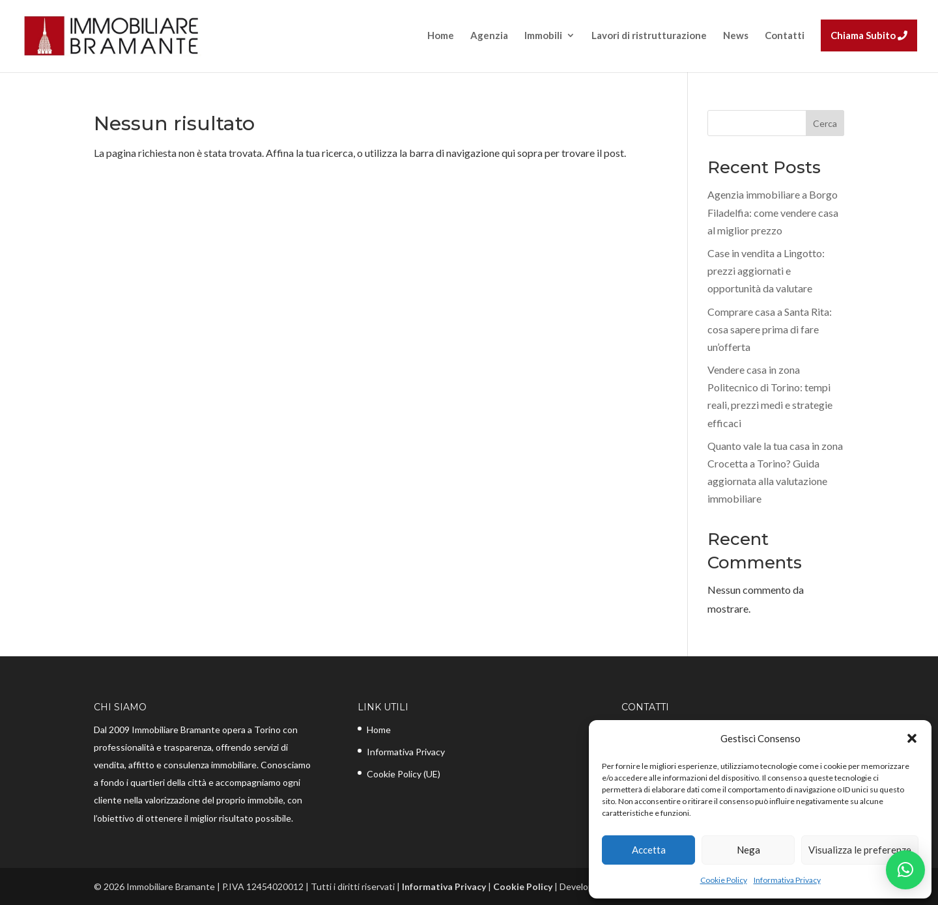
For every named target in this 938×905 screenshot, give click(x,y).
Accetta (649, 850)
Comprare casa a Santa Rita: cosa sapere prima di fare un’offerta (769, 329)
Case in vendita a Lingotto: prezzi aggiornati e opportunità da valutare (766, 270)
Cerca (825, 123)
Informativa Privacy (787, 880)
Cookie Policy (723, 880)
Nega (748, 850)
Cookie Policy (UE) (403, 773)
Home (379, 729)
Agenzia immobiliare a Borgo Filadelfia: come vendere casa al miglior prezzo (772, 212)
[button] (911, 738)
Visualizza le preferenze (859, 850)
